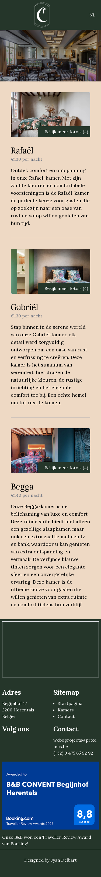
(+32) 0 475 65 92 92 (73, 753)
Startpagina (70, 703)
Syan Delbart (63, 860)
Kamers (66, 709)
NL (92, 15)
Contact (66, 716)
